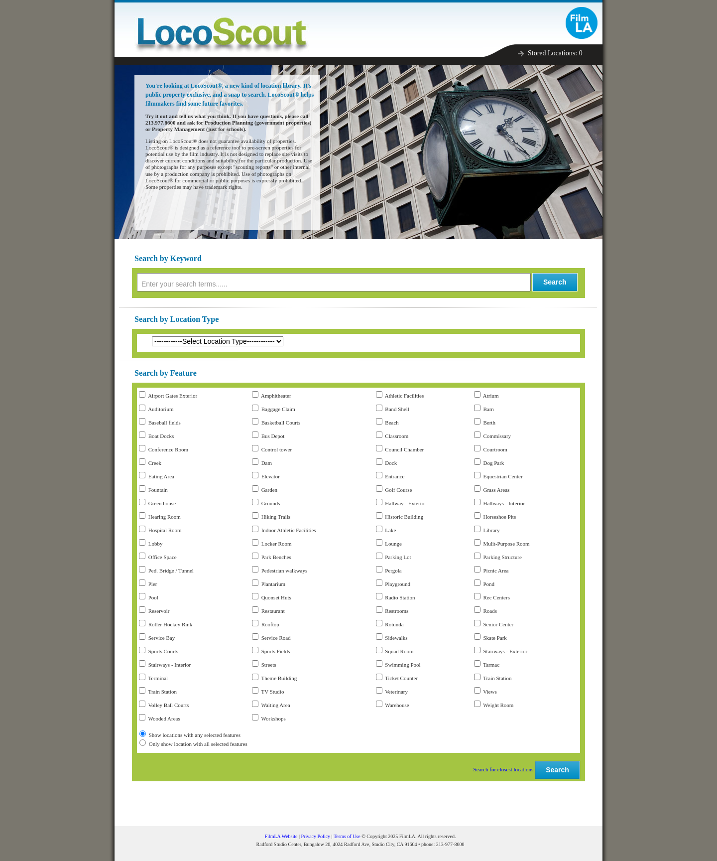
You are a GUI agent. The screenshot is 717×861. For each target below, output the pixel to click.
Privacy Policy (316, 836)
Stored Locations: (555, 53)
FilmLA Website (281, 836)
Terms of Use (347, 836)
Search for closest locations (504, 769)
